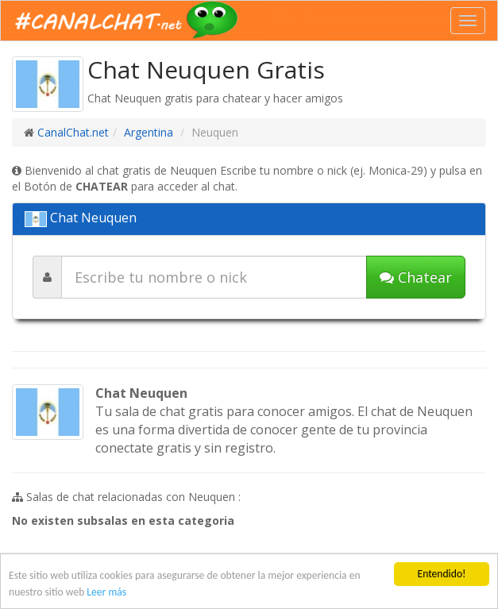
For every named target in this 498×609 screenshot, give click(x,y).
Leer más (106, 592)
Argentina (148, 132)
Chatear (416, 277)
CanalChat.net (73, 132)
